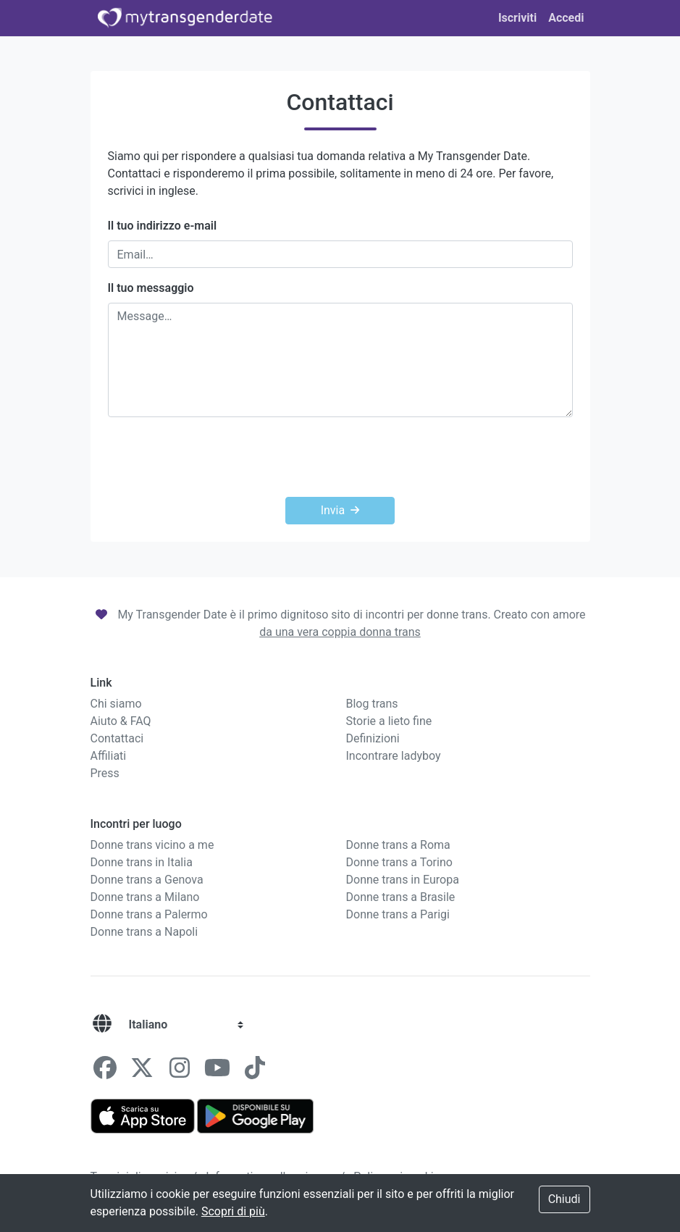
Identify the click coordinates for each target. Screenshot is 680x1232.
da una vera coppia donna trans (340, 632)
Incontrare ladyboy (393, 756)
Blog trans (372, 704)
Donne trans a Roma (398, 845)
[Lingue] (102, 1024)
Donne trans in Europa (402, 880)
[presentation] (340, 457)
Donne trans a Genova (147, 880)
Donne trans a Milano (145, 897)
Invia (340, 510)
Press (105, 773)
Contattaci (117, 738)
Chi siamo (116, 704)
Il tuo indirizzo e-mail (162, 225)
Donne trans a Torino (399, 862)
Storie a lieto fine (389, 721)
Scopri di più (233, 1211)
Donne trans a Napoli (144, 932)
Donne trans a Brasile (401, 897)
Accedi (566, 18)
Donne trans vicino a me (152, 845)
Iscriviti (517, 18)
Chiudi (564, 1199)
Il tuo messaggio (151, 288)
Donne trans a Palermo (149, 914)
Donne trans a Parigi (398, 914)
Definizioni (373, 738)
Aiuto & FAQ (121, 721)
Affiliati (109, 756)
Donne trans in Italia (142, 862)
